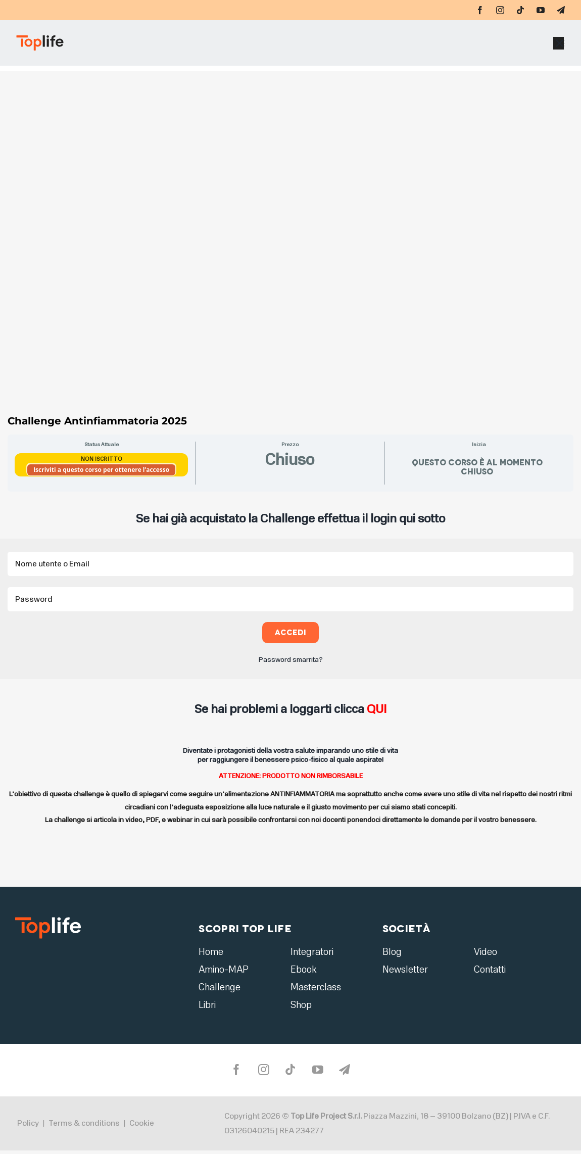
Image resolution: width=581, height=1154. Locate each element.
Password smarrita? (291, 659)
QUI (376, 709)
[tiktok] (520, 10)
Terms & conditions (84, 1126)
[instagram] (500, 10)
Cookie (141, 1126)
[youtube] (540, 10)
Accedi (290, 632)
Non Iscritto (101, 459)
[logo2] (48, 920)
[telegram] (561, 10)
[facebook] (480, 10)
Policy (28, 1126)
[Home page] (111, 45)
